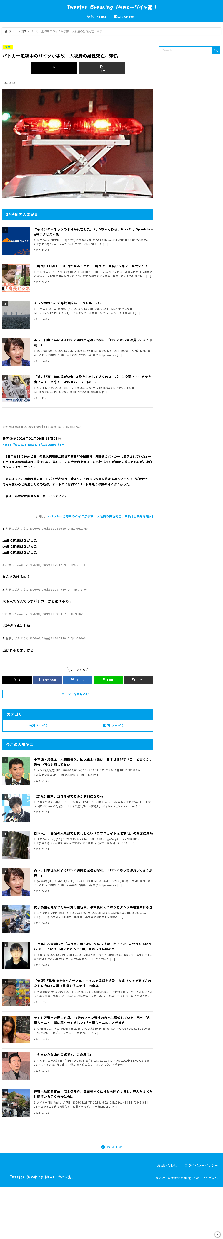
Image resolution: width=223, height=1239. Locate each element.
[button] (102, 68)
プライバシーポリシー (201, 1200)
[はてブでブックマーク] (77, 691)
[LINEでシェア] (108, 691)
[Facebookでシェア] (47, 691)
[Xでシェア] (54, 68)
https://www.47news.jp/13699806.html (34, 456)
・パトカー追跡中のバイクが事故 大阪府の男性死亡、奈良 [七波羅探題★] (100, 528)
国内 (23, 31)
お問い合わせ (167, 1200)
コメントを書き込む (75, 705)
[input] (186, 50)
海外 (39, 736)
